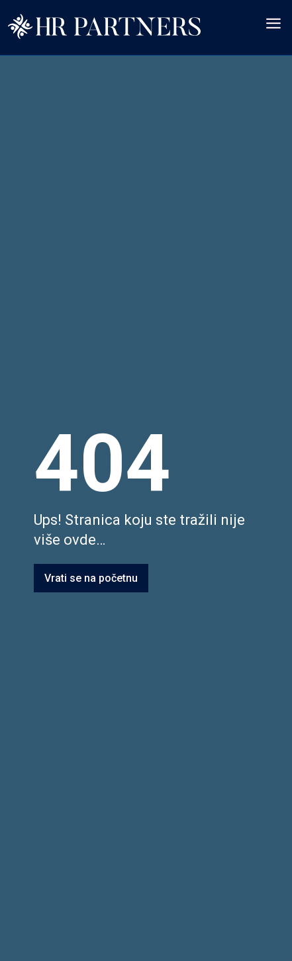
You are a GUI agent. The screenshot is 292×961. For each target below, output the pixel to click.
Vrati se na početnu (91, 578)
